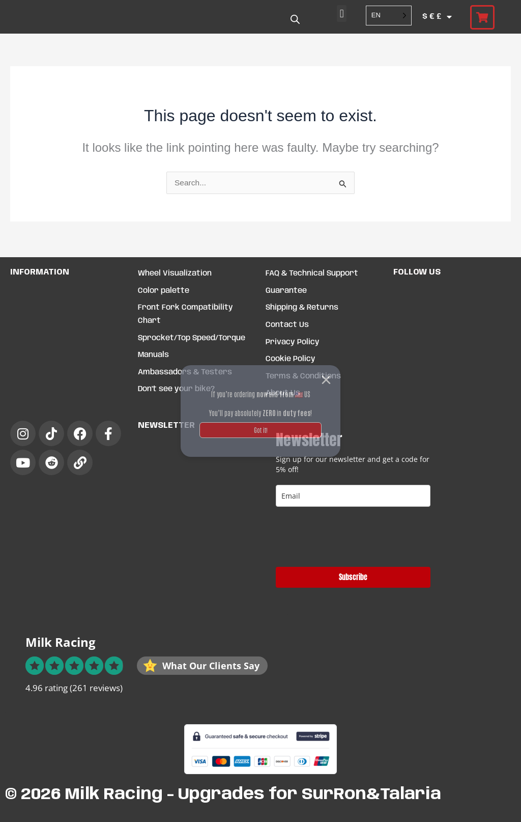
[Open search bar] (295, 19)
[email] (353, 496)
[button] (341, 13)
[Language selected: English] (389, 15)
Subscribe (353, 577)
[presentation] (353, 537)
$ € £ (437, 17)
